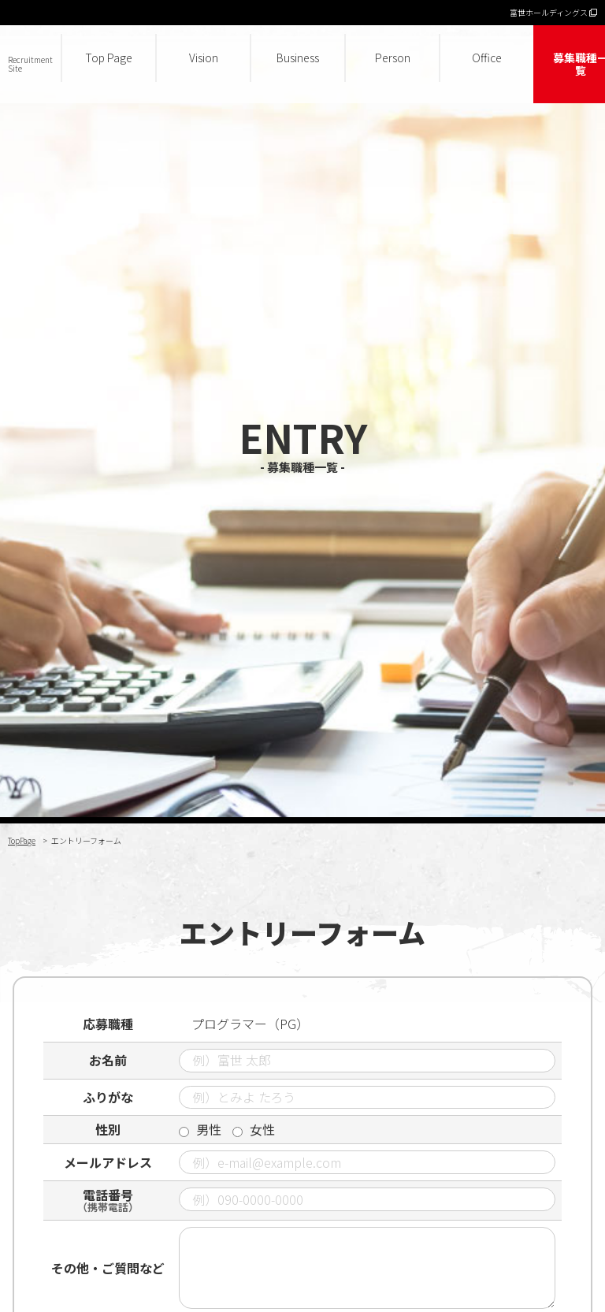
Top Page (108, 57)
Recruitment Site (30, 64)
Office (487, 57)
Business (298, 57)
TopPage (21, 841)
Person (392, 57)
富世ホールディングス (553, 12)
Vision (203, 57)
